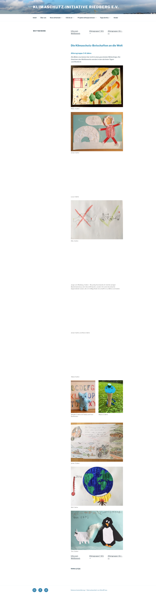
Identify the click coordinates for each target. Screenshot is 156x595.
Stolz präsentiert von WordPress (97, 590)
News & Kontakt (56, 17)
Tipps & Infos (105, 17)
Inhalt (35, 17)
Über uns (43, 17)
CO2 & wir (70, 17)
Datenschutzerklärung (78, 590)
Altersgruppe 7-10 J (96, 31)
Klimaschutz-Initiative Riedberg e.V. (76, 7)
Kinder (116, 17)
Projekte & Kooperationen (87, 17)
